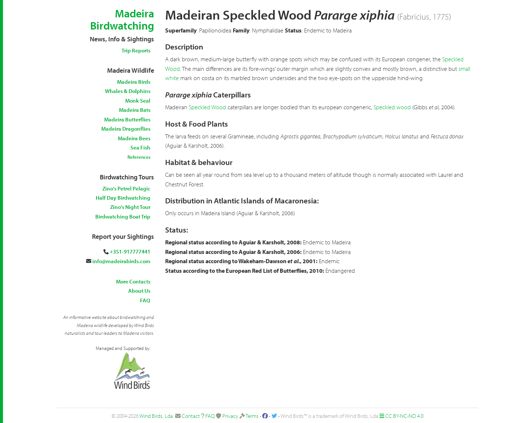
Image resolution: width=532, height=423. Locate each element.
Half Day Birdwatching (123, 197)
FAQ (145, 300)
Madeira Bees (134, 138)
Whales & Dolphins (127, 90)
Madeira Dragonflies (125, 128)
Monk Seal (137, 100)
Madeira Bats (134, 109)
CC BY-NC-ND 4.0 (404, 415)
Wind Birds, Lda (156, 415)
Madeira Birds (133, 81)
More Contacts (133, 281)
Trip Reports (136, 50)
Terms (252, 415)
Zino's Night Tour (130, 206)
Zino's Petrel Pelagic (126, 188)
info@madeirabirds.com (121, 261)
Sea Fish (140, 147)
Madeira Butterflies (127, 119)
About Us (139, 290)
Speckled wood (392, 107)
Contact (191, 415)
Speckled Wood (207, 107)
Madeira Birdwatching (122, 19)
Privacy (230, 415)
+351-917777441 (130, 251)
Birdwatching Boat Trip (122, 216)
